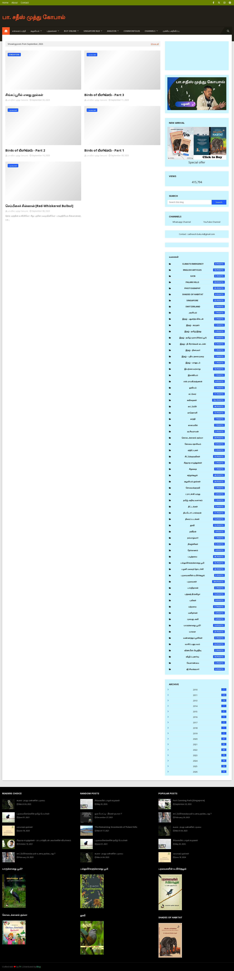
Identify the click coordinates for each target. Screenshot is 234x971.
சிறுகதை (207, 469)
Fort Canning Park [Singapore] (189, 800)
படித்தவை (206, 556)
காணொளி (206, 412)
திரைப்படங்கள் (205, 519)
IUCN (207, 276)
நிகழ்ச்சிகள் (206, 544)
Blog (38, 966)
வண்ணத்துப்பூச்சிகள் (204, 637)
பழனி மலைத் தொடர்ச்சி (203, 569)
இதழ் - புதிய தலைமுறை (203, 356)
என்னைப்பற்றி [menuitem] (19, 31)
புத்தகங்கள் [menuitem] (52, 31)
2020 (209, 739)
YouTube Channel (211, 222)
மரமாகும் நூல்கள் (25, 827)
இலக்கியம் (206, 375)
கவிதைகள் (206, 400)
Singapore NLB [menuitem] (92, 31)
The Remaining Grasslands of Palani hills (116, 827)
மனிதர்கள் (206, 612)
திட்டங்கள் (206, 506)
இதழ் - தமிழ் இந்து (204, 331)
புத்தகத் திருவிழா (205, 594)
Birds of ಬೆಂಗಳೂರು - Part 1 (104, 150)
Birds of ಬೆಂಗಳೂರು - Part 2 (25, 150)
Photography (204, 288)
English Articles (204, 270)
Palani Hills (205, 282)
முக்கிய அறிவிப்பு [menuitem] (171, 31)
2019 (209, 733)
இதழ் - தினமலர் (205, 350)
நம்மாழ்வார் (206, 537)
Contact (25, 2)
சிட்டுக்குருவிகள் (205, 456)
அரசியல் (207, 312)
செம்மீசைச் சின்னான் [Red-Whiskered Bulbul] (39, 206)
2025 (209, 766)
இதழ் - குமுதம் (205, 325)
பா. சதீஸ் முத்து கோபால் (33, 17)
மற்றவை (206, 606)
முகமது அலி (206, 619)
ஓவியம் (207, 387)
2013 (209, 700)
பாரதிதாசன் (206, 587)
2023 (209, 755)
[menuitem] (6, 31)
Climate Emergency (203, 263)
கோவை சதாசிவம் (205, 444)
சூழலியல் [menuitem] (35, 31)
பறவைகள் (206, 581)
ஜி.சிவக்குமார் (205, 669)
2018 (209, 728)
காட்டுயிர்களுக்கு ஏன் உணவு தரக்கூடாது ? (36, 853)
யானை (207, 631)
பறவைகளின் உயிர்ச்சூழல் (203, 575)
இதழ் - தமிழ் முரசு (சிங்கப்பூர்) (202, 337)
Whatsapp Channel (182, 222)
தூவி (207, 525)
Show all (155, 44)
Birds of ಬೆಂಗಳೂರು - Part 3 (104, 95)
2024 (209, 760)
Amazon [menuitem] (111, 31)
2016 (209, 717)
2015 (209, 711)
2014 (209, 706)
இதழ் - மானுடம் (205, 362)
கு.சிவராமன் (206, 431)
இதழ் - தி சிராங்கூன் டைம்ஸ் (202, 343)
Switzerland (205, 306)
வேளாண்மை (206, 663)
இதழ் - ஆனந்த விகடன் (203, 318)
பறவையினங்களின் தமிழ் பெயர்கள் (33, 813)
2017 (209, 722)
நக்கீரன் (207, 531)
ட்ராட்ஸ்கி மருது (205, 494)
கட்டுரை (206, 394)
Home (5, 2)
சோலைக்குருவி (205, 487)
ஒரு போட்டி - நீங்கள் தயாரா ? (108, 813)
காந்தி (207, 419)
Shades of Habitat (203, 294)
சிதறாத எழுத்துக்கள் (204, 462)
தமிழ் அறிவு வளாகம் (204, 500)
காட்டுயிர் (206, 406)
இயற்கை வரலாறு (204, 369)
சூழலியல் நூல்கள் (204, 481)
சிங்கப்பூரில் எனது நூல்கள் (24, 95)
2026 (209, 771)
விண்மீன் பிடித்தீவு (204, 650)
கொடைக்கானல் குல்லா (203, 437)
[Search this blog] (189, 202)
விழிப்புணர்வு (205, 656)
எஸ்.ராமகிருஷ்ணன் (204, 381)
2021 (209, 744)
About (15, 2)
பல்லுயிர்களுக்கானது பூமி (202, 562)
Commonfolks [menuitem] (132, 31)
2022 (209, 749)
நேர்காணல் (206, 550)
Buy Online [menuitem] (70, 31)
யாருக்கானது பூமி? (204, 625)
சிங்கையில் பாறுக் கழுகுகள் (107, 800)
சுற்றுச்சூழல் (206, 475)
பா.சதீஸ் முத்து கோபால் (18, 100)
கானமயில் (206, 425)
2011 (209, 695)
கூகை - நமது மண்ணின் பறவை (31, 800)
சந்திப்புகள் (206, 450)
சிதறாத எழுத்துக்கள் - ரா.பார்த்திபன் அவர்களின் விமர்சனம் (44, 840)
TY (20, 966)
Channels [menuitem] (150, 31)
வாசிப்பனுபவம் (205, 644)
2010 (209, 689)
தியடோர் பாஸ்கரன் (204, 512)
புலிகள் (207, 600)
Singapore (205, 300)
